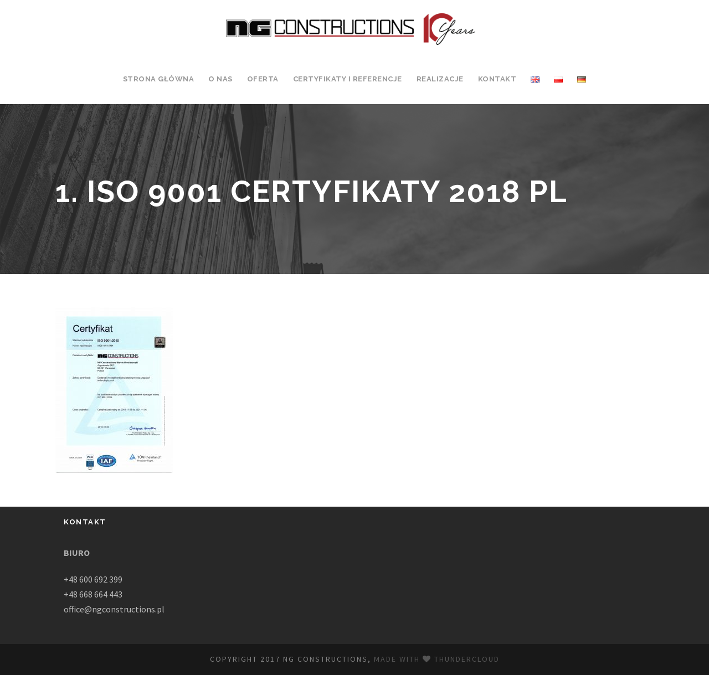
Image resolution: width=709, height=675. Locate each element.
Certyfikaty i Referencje (347, 79)
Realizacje (440, 79)
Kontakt (497, 79)
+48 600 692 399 (93, 579)
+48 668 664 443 (93, 594)
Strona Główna (158, 79)
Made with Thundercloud (437, 659)
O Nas (220, 79)
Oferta (263, 79)
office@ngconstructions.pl (114, 609)
